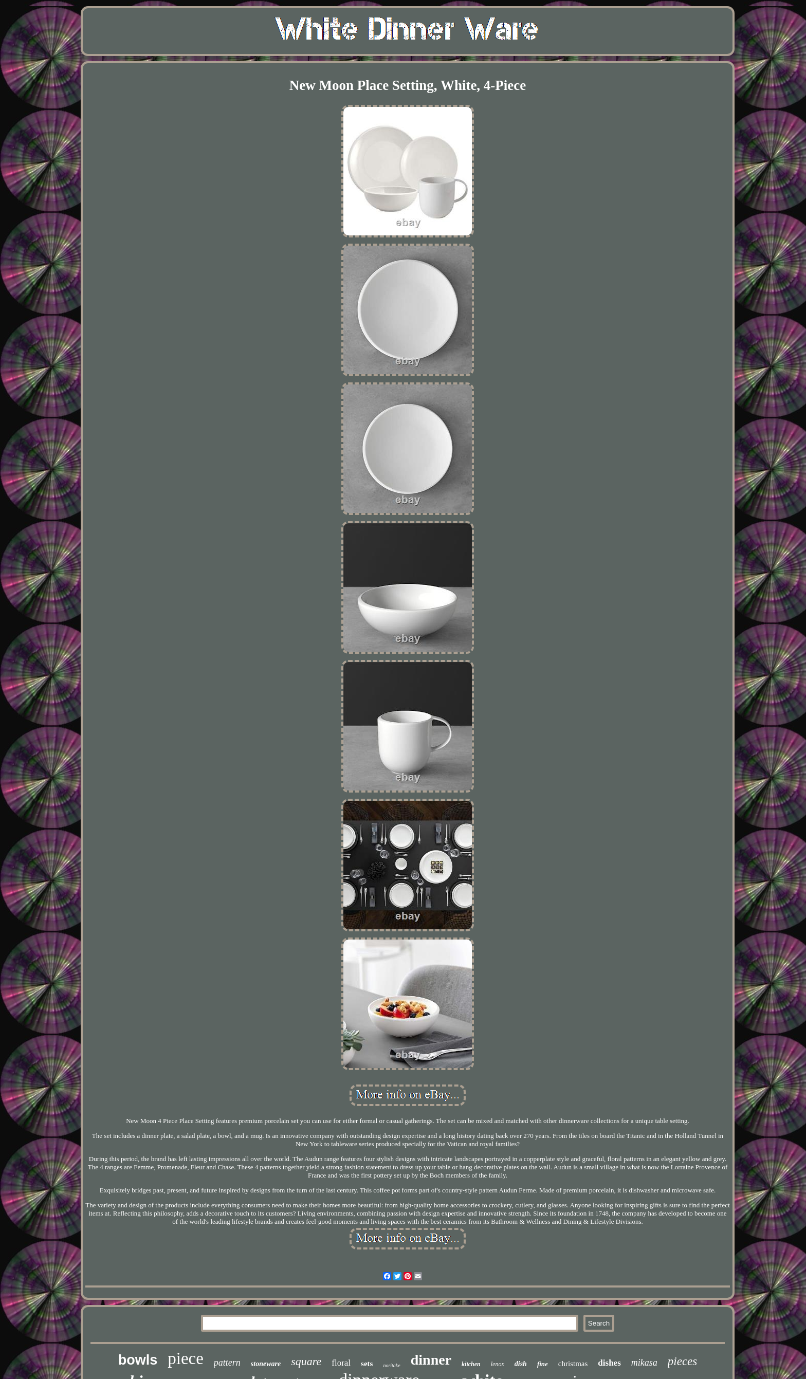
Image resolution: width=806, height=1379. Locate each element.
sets (367, 1363)
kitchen (471, 1364)
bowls (138, 1360)
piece (186, 1358)
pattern (227, 1362)
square (306, 1361)
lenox (497, 1364)
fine (542, 1364)
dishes (609, 1363)
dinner (431, 1360)
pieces (682, 1361)
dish (521, 1364)
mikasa (644, 1362)
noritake (391, 1365)
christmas (573, 1363)
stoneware (266, 1364)
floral (341, 1363)
